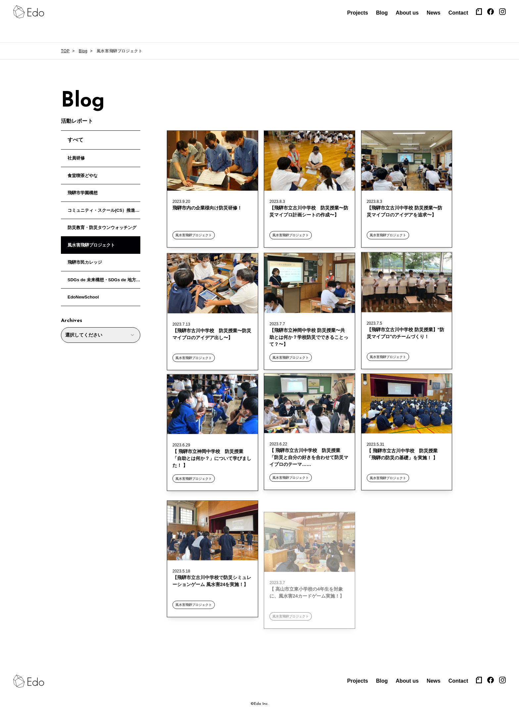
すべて (75, 140)
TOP (65, 51)
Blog (382, 13)
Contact (458, 13)
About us (407, 13)
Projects (357, 13)
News (434, 13)
